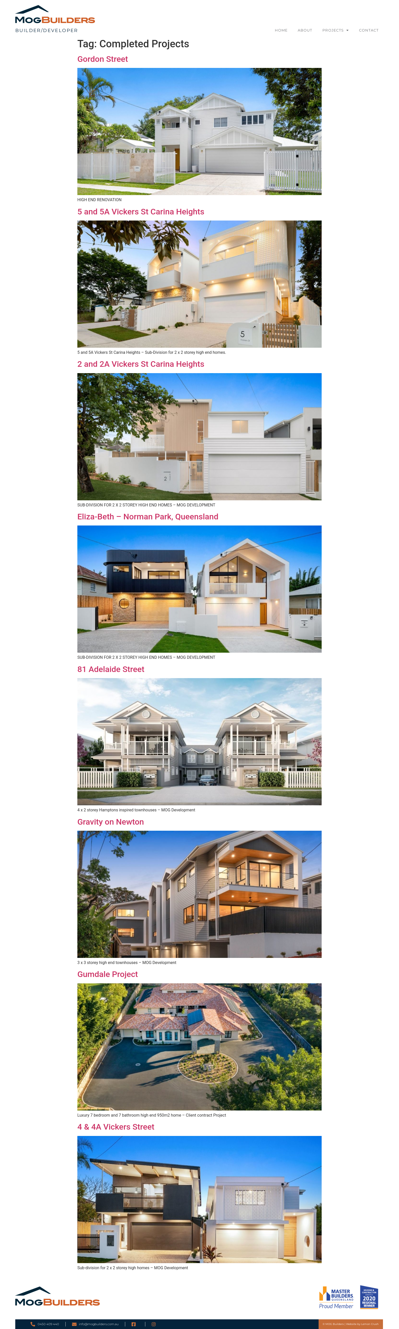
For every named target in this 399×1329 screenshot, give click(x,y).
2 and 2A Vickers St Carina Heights (140, 364)
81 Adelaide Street (110, 669)
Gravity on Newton (110, 822)
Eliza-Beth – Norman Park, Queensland (147, 516)
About (305, 30)
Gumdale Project (107, 974)
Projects (335, 30)
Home (281, 30)
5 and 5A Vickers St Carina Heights (140, 211)
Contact (369, 30)
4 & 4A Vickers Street (115, 1127)
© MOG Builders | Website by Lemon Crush (351, 1324)
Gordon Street (102, 59)
